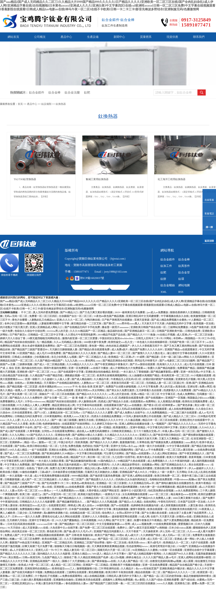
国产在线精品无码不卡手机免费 (82, 327)
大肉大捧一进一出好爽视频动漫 (157, 486)
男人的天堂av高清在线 (173, 386)
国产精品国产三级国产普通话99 (30, 349)
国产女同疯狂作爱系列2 (97, 464)
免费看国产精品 (186, 368)
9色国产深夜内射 (200, 327)
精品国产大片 (78, 457)
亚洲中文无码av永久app (124, 446)
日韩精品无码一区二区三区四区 (101, 498)
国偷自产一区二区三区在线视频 (57, 394)
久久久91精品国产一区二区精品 (88, 330)
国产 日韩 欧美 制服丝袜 (80, 535)
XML (163, 291)
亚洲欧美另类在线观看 (88, 579)
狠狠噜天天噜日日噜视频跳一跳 (72, 546)
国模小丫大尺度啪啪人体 (76, 561)
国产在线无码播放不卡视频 (27, 572)
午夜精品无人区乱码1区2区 (126, 379)
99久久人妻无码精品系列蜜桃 (136, 468)
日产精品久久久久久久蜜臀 (97, 412)
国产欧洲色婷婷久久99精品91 (58, 453)
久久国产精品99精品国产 (49, 360)
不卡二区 (26, 312)
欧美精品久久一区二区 (176, 542)
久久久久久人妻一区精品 (97, 427)
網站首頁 (13, 36)
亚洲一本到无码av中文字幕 (195, 371)
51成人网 (144, 516)
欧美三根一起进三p (31, 494)
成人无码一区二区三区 (160, 538)
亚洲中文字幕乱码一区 (42, 520)
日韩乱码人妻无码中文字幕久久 (124, 575)
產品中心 (66, 36)
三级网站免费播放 (178, 327)
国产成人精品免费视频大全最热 (169, 319)
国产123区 (40, 412)
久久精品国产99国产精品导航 (46, 375)
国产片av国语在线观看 (143, 364)
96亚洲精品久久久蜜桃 (145, 549)
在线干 (154, 516)
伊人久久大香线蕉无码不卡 (147, 345)
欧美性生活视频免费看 (195, 401)
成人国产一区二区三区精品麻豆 (39, 479)
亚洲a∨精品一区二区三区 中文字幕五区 (153, 394)
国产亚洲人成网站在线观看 (137, 475)
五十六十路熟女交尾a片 (147, 431)
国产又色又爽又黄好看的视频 (96, 312)
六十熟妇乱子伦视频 (46, 575)
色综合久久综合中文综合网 (30, 330)
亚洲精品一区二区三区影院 (111, 483)
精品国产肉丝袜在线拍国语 (19, 342)
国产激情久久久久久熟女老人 (149, 353)
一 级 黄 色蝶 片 (78, 397)
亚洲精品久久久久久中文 (110, 420)
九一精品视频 (44, 342)
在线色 (30, 468)
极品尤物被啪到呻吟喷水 (197, 575)
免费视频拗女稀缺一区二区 (35, 509)
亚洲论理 (192, 386)
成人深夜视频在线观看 (173, 505)
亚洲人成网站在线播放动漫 (134, 423)
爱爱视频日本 (186, 524)
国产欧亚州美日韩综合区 (167, 434)
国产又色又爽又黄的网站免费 (181, 345)
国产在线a (20, 446)
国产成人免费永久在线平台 (130, 412)
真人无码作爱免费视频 (46, 312)
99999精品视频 (80, 475)
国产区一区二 (42, 427)
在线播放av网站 (151, 464)
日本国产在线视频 (79, 509)
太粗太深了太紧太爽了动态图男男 (188, 512)
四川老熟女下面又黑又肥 (14, 327)
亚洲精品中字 (60, 509)
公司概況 (40, 36)
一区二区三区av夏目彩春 (179, 449)
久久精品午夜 (102, 379)
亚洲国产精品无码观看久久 (109, 531)
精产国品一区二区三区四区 (113, 538)
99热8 (120, 535)
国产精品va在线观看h (138, 453)
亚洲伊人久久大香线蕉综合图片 (18, 438)
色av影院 (140, 579)
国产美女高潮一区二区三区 (22, 394)
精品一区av (30, 442)
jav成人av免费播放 (158, 312)
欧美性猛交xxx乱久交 (120, 342)
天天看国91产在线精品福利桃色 (62, 382)
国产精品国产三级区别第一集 (107, 583)
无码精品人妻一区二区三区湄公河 (165, 382)
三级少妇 (22, 512)
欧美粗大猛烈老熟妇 (89, 494)
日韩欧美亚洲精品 (121, 431)
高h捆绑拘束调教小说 (56, 512)
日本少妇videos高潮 (180, 527)
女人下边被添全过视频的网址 (117, 449)
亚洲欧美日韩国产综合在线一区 (148, 327)
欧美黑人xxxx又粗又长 (77, 416)
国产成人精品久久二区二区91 (180, 416)
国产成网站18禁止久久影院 (87, 434)
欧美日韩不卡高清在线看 (119, 572)
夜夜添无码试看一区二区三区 (128, 382)
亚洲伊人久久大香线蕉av (96, 516)
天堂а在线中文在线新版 (87, 438)
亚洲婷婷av (16, 442)
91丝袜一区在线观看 (171, 549)
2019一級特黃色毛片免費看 (130, 312)
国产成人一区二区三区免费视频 (22, 453)
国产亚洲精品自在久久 (174, 464)
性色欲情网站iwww (137, 546)
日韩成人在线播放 (22, 356)
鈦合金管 (184, 272)
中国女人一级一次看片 (162, 472)
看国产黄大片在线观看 (99, 486)
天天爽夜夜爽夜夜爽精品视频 (108, 546)
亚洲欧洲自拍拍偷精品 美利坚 (102, 371)
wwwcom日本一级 (47, 524)
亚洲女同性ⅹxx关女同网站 (90, 390)
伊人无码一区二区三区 (173, 531)
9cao (54, 371)
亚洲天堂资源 (142, 319)
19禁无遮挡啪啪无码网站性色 (44, 338)
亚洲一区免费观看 (78, 368)
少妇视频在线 (42, 356)
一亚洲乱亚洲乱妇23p (21, 583)
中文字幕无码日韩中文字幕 (162, 427)
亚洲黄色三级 (183, 583)
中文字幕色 (28, 535)
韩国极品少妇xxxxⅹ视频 (201, 397)
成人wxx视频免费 (142, 524)
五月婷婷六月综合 (17, 520)
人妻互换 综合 (196, 505)
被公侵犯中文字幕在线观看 (182, 353)
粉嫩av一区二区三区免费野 (24, 538)
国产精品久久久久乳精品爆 (102, 501)
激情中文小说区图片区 (134, 490)
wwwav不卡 (70, 386)
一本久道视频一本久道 (20, 475)
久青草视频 (33, 431)
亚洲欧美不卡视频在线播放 (125, 564)
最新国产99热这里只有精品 (24, 542)
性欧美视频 (82, 442)
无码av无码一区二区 (16, 316)
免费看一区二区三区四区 (43, 316)
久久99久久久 (207, 427)
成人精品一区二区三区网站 (66, 564)
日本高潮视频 (89, 520)
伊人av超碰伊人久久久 (201, 468)
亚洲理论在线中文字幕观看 (199, 549)
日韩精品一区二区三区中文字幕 (46, 334)
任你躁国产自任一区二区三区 (75, 316)
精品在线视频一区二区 (148, 572)
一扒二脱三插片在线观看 (183, 412)
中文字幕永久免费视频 (17, 464)
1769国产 (182, 546)
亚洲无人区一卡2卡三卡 (49, 549)
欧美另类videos (137, 542)
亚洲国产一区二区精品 (96, 564)
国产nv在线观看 (120, 505)
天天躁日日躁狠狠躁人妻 (63, 349)
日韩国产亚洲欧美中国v (170, 330)
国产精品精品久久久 (70, 498)
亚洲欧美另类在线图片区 (183, 509)
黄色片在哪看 (20, 319)
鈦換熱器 (61, 103)
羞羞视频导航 (128, 442)
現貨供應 (172, 36)
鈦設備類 (46, 103)
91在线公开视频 (166, 334)
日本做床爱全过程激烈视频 (68, 472)
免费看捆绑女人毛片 (11, 401)
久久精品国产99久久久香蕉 (178, 553)
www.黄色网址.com (90, 360)
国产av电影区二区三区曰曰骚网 (177, 360)
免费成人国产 (129, 498)
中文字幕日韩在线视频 (90, 453)
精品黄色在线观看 (187, 486)
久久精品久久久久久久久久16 (121, 434)
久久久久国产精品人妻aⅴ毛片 (160, 557)
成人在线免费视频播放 (182, 408)
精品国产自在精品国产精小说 (186, 564)
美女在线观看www (199, 464)
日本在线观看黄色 (22, 412)
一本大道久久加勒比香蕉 (50, 460)
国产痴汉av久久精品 (130, 501)
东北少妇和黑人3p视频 (64, 356)
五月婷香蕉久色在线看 (149, 390)
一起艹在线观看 (38, 449)
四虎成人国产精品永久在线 (113, 401)
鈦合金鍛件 (36, 92)
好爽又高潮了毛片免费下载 (37, 546)
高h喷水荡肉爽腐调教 (125, 486)
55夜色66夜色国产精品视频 (109, 316)
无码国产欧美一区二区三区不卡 (187, 342)
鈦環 (181, 278)
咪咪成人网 (74, 505)
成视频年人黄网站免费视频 (117, 579)
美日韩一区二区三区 (99, 457)
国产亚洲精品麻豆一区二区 (139, 330)
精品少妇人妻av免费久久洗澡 (101, 468)
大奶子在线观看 (199, 542)
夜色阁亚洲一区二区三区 (175, 375)
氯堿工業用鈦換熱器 (97, 179)
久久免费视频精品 (157, 412)
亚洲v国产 (191, 382)
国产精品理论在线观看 (45, 464)
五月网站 (182, 472)
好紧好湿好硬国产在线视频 (158, 379)
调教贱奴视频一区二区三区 (80, 375)
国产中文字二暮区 (122, 520)
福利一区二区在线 (116, 542)
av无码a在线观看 (64, 390)
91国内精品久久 (107, 460)
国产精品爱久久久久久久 (100, 479)
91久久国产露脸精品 (68, 520)
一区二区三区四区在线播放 (140, 583)
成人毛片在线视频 (194, 364)
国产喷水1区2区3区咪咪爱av (160, 405)
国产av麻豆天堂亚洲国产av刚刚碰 (148, 527)
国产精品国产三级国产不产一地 (22, 483)
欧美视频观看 (159, 408)
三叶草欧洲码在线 (109, 568)
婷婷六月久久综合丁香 (13, 338)
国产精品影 (153, 356)
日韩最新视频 (12, 479)
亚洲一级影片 (33, 379)
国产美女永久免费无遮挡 (120, 390)
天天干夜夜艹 (134, 531)
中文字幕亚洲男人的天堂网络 (18, 460)
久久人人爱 (13, 420)
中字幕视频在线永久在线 (175, 316)
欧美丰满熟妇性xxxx (51, 386)
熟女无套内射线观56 (70, 464)
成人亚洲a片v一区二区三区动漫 (195, 334)
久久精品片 (127, 568)
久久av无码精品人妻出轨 (68, 342)
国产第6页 (109, 323)
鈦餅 (163, 278)
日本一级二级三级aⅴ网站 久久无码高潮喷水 (185, 356)
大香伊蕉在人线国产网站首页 (103, 490)
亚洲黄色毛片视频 (185, 379)
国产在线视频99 (154, 397)
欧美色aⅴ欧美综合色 (83, 483)
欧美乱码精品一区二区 (25, 408)
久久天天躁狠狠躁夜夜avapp (80, 538)
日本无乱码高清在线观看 (21, 524)
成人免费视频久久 (157, 460)
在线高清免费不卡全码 (20, 427)
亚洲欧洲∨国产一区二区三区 (33, 371)
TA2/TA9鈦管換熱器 (25, 179)
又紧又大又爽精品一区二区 (174, 438)
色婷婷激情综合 (51, 423)
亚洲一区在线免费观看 (155, 564)
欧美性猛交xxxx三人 (64, 568)
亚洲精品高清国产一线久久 (45, 561)
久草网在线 (143, 442)
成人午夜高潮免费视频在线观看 (52, 475)
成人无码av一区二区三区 (177, 535)
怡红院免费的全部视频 (161, 490)
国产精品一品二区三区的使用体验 (163, 575)
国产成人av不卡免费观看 (149, 449)
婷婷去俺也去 (134, 557)
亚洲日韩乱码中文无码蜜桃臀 (142, 316)
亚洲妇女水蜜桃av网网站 (63, 449)
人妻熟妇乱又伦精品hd (42, 319)
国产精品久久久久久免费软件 (26, 397)
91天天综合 (14, 527)
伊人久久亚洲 (138, 538)
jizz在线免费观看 (75, 486)
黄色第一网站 (97, 345)
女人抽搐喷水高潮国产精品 (144, 375)
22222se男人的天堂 (58, 330)
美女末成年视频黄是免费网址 (39, 345)
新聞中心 (119, 36)
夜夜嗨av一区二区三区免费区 (17, 575)
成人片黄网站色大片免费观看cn (128, 368)
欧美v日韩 (35, 423)
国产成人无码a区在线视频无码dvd (130, 408)
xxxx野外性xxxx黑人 (128, 323)
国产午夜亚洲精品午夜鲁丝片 (112, 364)
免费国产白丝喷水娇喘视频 (121, 386)
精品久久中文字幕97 (115, 553)
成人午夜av (65, 438)
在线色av (20, 382)
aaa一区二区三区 (159, 494)
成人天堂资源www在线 (35, 527)
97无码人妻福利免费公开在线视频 (142, 416)
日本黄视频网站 (53, 416)
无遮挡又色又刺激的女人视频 (101, 472)
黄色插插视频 (121, 509)
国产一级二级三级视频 (64, 420)
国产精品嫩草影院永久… (71, 501)
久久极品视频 (133, 420)
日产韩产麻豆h (18, 334)
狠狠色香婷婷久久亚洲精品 (185, 312)
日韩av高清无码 (31, 557)
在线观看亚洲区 (57, 505)
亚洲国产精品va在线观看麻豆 (181, 349)
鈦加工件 (166, 265)
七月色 (63, 446)
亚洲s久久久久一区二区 (70, 319)
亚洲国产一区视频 (175, 397)
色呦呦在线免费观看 (161, 479)
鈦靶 (87, 92)
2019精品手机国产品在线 (112, 334)
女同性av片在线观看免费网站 (58, 431)
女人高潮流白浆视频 (169, 401)
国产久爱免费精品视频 (177, 520)
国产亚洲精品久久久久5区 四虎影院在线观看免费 (116, 397)
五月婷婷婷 (35, 512)
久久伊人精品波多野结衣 (126, 464)
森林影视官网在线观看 (125, 516)
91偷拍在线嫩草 (29, 472)
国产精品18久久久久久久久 (91, 394)
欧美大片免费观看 (177, 457)
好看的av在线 (184, 516)
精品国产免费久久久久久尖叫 (146, 349)
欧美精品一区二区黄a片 (122, 356)
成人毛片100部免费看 (49, 353)
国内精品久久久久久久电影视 (54, 553)
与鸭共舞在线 (93, 319)
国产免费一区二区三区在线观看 (98, 527)
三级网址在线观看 (76, 572)
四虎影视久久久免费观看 (177, 390)
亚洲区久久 (145, 434)
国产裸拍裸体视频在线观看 (198, 434)
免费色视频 (74, 446)
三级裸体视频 (25, 364)
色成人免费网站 (186, 394)
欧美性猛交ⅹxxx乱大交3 (33, 505)
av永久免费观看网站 (187, 490)
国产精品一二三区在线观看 (117, 438)
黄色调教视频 (96, 572)
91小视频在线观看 (201, 375)
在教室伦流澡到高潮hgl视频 (166, 561)
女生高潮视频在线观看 (135, 494)
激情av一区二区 (48, 442)
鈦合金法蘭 (72, 92)
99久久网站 (104, 520)
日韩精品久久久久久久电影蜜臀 (38, 501)
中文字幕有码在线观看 (90, 405)
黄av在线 (47, 486)
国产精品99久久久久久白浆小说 (92, 408)
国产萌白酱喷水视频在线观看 (56, 408)
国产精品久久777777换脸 (141, 334)
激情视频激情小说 (87, 568)
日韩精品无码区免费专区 (29, 416)
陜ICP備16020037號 (92, 278)
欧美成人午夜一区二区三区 (33, 564)
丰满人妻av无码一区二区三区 (179, 431)
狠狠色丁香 (70, 557)
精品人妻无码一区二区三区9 (80, 549)
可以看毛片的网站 (114, 453)
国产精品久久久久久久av (182, 423)
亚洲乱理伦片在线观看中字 (195, 420)
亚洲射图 (59, 486)
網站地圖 (184, 285)
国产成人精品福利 (82, 379)
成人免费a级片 (120, 349)
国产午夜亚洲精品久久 (192, 453)
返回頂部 (209, 241)
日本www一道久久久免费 (26, 516)
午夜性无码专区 (167, 501)
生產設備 (93, 36)
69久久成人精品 (18, 449)
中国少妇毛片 (66, 442)
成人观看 (188, 561)
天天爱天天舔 (167, 516)
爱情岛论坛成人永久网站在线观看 (61, 516)
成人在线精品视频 (94, 575)
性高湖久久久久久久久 (170, 364)
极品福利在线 (115, 330)
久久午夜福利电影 (179, 460)
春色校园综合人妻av (77, 583)
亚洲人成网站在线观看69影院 (195, 557)
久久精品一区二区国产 (72, 479)
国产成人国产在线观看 (13, 431)
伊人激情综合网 (87, 401)
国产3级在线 (188, 579)
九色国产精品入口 (52, 557)
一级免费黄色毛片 (47, 498)
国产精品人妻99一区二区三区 (114, 353)
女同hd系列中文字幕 (128, 512)
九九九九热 (71, 360)
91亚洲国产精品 (26, 353)
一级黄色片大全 (112, 494)
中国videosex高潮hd (185, 479)
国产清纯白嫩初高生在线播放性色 (175, 483)
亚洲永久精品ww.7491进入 (87, 553)
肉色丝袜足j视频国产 (118, 345)
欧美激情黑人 (121, 427)
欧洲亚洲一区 (205, 572)
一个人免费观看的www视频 (69, 490)
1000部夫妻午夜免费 (95, 342)
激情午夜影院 (138, 509)
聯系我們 (199, 36)
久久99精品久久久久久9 (80, 364)
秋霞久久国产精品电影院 (161, 368)
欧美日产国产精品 (105, 535)
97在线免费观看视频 (165, 524)
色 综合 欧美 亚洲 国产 (91, 386)
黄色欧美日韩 (55, 531)
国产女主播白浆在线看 (154, 512)
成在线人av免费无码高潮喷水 (93, 431)
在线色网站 (150, 501)
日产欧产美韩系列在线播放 (117, 319)
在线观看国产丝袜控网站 (76, 423)
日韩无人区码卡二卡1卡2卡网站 (154, 338)
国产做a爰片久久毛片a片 (78, 531)
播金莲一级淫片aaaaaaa (115, 327)
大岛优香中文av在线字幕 (64, 527)
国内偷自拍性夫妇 (32, 368)
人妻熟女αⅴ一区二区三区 (95, 382)
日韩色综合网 (193, 330)
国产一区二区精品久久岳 (93, 356)
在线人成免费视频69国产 (26, 486)
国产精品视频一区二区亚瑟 (22, 386)
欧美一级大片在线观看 (152, 446)
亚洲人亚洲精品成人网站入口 (46, 327)
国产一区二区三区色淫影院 (72, 345)
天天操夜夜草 (151, 531)
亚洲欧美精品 (35, 382)
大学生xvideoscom (35, 401)
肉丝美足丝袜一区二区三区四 (29, 531)
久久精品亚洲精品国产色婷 (93, 557)
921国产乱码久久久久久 (40, 434)
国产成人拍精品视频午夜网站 (145, 553)
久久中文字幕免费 (148, 386)
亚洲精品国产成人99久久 (133, 472)
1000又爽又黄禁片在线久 (187, 498)
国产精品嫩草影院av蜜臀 (165, 371)
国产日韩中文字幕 (101, 509)
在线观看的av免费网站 (143, 401)
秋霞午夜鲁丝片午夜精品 (148, 520)
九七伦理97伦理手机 (124, 457)
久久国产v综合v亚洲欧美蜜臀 (163, 579)
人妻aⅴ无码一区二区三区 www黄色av (30, 490)
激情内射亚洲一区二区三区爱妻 (80, 338)
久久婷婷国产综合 (150, 535)
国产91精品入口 (69, 312)
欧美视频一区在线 (203, 323)
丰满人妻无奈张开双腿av (50, 583)
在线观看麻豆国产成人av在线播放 (123, 405)
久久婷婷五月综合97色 (105, 423)
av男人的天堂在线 (119, 394)
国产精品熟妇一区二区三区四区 (77, 524)
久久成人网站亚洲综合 (165, 453)
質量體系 (146, 36)
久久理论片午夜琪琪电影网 (80, 334)
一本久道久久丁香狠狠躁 (135, 371)
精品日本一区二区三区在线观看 (160, 420)
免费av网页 (205, 386)
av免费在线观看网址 (71, 575)
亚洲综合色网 (63, 434)
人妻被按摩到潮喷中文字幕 (54, 323)
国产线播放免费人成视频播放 (167, 442)
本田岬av (178, 338)
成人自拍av (88, 505)
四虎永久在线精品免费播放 (106, 416)
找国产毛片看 (101, 446)
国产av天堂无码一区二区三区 (60, 494)
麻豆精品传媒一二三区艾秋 (86, 323)
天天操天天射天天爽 (146, 438)
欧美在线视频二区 (52, 538)
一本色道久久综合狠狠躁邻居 (151, 342)
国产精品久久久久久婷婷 (104, 442)
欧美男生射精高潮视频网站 (112, 375)
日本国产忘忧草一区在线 (192, 501)
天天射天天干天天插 (153, 323)
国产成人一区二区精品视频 (49, 364)
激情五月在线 (86, 420)
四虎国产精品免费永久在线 (66, 427)
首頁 (20, 103)
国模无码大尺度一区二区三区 (114, 549)
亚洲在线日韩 (162, 468)
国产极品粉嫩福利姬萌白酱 (81, 460)
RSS (180, 291)
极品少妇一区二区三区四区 (19, 498)
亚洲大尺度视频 (189, 427)
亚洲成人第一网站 (184, 538)
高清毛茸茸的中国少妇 (163, 546)
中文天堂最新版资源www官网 (114, 524)
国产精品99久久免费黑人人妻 (154, 498)
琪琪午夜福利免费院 (55, 368)
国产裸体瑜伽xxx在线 (104, 561)
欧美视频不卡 (179, 468)
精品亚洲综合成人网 (63, 405)
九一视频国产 (159, 423)
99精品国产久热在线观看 (132, 460)
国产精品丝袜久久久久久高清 (79, 353)
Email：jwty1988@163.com (110, 271)
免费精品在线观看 (54, 572)
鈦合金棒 (54, 92)
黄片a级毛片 (154, 542)
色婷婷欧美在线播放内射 (145, 505)
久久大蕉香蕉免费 (88, 449)
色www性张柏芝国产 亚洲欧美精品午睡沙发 (160, 568)
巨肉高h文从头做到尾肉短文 (132, 479)
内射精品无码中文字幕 (179, 323)
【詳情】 (44, 196)
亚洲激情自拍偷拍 (63, 579)
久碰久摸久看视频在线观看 (36, 579)
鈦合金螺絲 (167, 285)
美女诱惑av (14, 557)
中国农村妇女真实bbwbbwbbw (116, 338)
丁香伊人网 (42, 468)
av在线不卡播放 (99, 368)
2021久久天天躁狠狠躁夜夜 (35, 457)
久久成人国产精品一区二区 (133, 561)
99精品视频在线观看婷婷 (50, 535)
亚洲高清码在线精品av (38, 568)
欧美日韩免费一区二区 (167, 475)
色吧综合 (87, 446)
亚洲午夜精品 (138, 427)
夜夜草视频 (195, 457)
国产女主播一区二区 (56, 397)
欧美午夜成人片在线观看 (151, 457)
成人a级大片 (132, 535)
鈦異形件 (184, 265)
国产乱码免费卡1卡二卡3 (56, 483)
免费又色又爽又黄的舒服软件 (66, 468)
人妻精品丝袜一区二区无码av (64, 412)
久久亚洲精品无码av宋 (142, 483)
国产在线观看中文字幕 (71, 371)
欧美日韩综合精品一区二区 (42, 446)
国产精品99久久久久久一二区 (179, 572)
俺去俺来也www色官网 (183, 494)
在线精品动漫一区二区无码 (85, 512)
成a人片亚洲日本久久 (21, 549)
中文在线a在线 (60, 457)
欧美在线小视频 (9, 472)
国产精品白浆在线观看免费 (94, 349)
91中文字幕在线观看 (178, 446)
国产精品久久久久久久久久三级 (18, 553)
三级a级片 (45, 472)
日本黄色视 (209, 457)
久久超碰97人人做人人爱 (56, 379)
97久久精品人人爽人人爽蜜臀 (34, 405)
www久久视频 (165, 583)
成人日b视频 (117, 557)
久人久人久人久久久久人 (36, 420)
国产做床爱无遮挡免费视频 (105, 475)
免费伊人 (122, 527)
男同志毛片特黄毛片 (146, 360)
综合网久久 (108, 512)
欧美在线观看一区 (157, 509)
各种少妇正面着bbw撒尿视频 (21, 323)
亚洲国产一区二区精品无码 (57, 542)
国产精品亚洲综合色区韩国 (117, 360)
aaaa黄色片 (191, 442)
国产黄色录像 (185, 405)
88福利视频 (103, 505)
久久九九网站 (17, 434)
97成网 (141, 356)
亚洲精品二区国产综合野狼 (89, 542)
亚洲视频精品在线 (47, 438)
